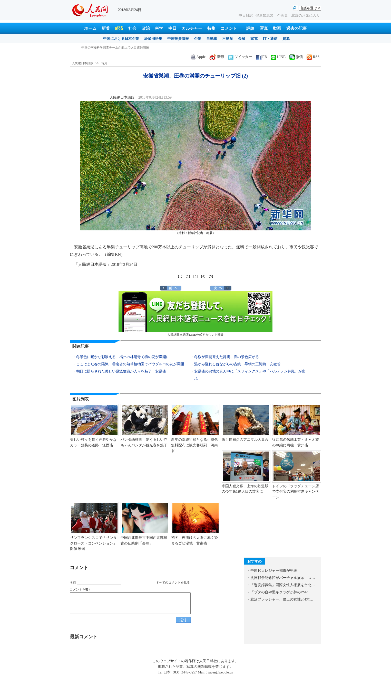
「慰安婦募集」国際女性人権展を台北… (282, 585)
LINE (278, 57)
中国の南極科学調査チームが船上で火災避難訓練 (115, 47)
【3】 (195, 276)
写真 (264, 28)
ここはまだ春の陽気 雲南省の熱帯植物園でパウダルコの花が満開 (130, 364)
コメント (229, 28)
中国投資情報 (178, 39)
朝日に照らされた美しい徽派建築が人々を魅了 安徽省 (121, 371)
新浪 (216, 57)
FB (261, 57)
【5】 (211, 276)
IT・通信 (270, 39)
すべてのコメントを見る (173, 582)
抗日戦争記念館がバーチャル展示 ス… (282, 578)
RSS (313, 57)
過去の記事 (296, 28)
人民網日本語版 (82, 63)
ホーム (90, 28)
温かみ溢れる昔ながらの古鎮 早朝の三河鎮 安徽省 (237, 364)
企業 (197, 39)
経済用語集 (153, 39)
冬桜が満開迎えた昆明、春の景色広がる (226, 357)
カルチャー (192, 28)
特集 (211, 28)
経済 (119, 28)
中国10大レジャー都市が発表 (273, 571)
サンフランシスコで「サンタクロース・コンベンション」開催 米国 (93, 543)
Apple (198, 57)
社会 (132, 28)
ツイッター (240, 57)
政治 (146, 28)
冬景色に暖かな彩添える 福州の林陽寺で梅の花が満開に (123, 357)
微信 (296, 57)
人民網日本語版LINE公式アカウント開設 (195, 313)
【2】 (188, 276)
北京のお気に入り (305, 15)
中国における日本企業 (121, 39)
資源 (286, 39)
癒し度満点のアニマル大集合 (245, 440)
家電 (254, 39)
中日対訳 (246, 15)
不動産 (227, 39)
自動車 (211, 39)
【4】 (203, 276)
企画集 (283, 15)
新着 (106, 28)
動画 (277, 28)
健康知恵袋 (265, 15)
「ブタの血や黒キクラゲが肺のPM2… (280, 592)
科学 (159, 28)
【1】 (180, 276)
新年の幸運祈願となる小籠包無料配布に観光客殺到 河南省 (194, 445)
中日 (172, 28)
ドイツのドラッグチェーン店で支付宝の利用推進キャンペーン (295, 491)
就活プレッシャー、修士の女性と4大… (281, 599)
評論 (250, 28)
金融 (241, 39)
